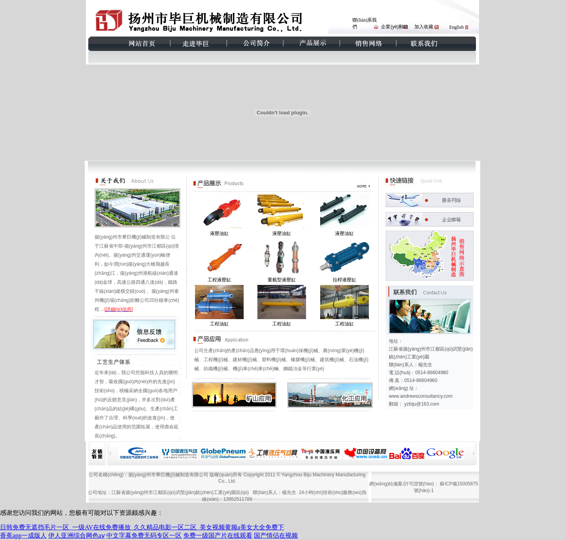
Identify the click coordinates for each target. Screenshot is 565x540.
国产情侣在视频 (276, 535)
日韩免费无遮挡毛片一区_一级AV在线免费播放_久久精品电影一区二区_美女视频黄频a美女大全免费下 (142, 527)
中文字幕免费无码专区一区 (144, 535)
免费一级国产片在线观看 (217, 535)
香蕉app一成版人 (23, 535)
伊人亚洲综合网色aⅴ (76, 535)
